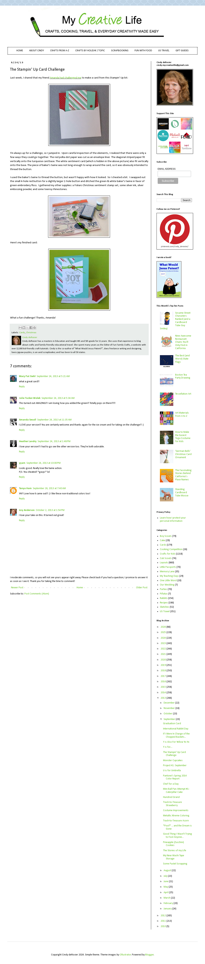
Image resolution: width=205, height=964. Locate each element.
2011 (163, 921)
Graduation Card (172, 723)
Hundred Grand (171, 797)
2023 (163, 643)
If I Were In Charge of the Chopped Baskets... (176, 735)
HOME (19, 50)
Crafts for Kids (167, 553)
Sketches (164, 607)
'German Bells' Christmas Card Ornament (183, 454)
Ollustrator (125, 954)
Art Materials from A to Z (182, 414)
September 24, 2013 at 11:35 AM (54, 419)
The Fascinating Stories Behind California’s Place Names (183, 475)
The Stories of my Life (174, 850)
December (169, 702)
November (169, 708)
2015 (163, 687)
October (168, 713)
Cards (22, 333)
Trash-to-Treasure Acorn (176, 820)
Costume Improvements (175, 810)
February (169, 903)
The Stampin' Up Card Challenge (174, 754)
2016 (163, 681)
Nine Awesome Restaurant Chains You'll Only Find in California (183, 342)
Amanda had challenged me (65, 77)
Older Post (141, 587)
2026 (163, 627)
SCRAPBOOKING (119, 50)
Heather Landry (28, 441)
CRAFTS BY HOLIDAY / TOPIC (90, 50)
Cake (162, 540)
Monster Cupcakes (173, 760)
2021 (163, 654)
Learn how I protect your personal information (173, 519)
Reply (22, 386)
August (168, 870)
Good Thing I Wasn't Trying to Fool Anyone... (177, 836)
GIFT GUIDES (182, 50)
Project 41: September (175, 765)
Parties (163, 589)
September (170, 719)
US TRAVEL (163, 50)
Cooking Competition (171, 549)
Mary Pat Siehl (27, 376)
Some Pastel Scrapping (175, 863)
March (167, 898)
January (168, 908)
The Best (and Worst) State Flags (182, 358)
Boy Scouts (166, 536)
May (166, 887)
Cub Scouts (166, 558)
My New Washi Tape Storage (173, 857)
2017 (163, 676)
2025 (163, 632)
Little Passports (168, 567)
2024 (163, 638)
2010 (163, 926)
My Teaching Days (169, 576)
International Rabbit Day (175, 728)
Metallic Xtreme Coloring (176, 815)
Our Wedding (167, 584)
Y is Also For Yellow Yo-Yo (176, 742)
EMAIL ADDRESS (167, 169)
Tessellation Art (183, 393)
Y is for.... (167, 747)
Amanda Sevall (27, 419)
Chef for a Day (171, 784)
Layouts (164, 562)
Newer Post (17, 587)
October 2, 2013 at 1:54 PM (50, 510)
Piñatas (164, 593)
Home (80, 587)
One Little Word (168, 580)
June (166, 881)
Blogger (149, 954)
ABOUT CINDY (36, 50)
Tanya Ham (25, 488)
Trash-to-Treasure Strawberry (172, 804)
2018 (163, 670)
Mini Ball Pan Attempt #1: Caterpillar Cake (176, 791)
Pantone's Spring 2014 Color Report (175, 777)
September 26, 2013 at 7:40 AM (49, 488)
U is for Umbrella (172, 770)
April (166, 892)
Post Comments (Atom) (36, 593)
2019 (163, 665)
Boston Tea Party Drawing (182, 376)
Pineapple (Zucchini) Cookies (173, 844)
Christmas (31, 333)
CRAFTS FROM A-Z (59, 50)
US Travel (165, 611)
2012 (163, 915)
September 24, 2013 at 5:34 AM (58, 398)
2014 (163, 692)
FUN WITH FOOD (143, 50)
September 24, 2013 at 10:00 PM (43, 463)
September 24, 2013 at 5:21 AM (53, 376)
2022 (163, 648)
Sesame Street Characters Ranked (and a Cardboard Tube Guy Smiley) (175, 321)
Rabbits (164, 598)
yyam (22, 463)
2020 (163, 659)
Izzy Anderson (27, 510)
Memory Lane (167, 571)
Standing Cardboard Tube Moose (181, 492)
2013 (163, 698)
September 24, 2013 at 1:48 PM (54, 441)
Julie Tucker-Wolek (29, 398)
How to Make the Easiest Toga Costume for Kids (182, 437)
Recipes (164, 602)
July (166, 876)
